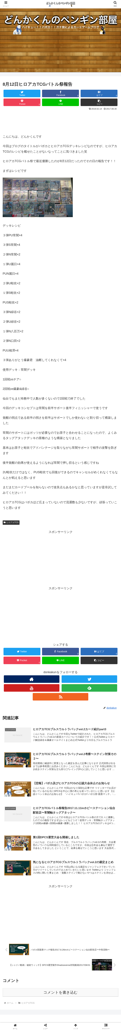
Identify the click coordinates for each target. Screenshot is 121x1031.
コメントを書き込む (60, 994)
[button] (99, 102)
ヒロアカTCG (11, 522)
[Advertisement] (60, 121)
